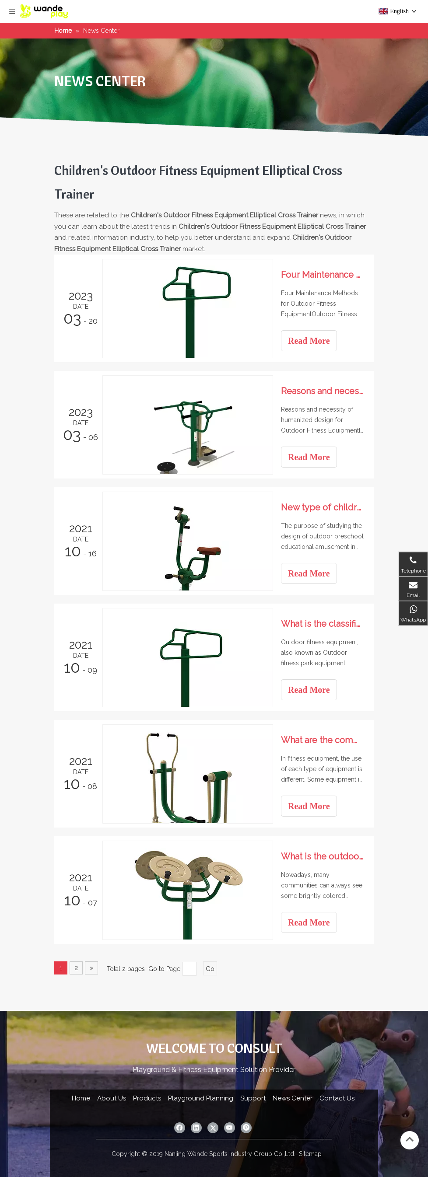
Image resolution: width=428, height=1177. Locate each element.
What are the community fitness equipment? (322, 740)
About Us (111, 1098)
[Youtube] (229, 1127)
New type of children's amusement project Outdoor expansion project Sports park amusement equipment (322, 507)
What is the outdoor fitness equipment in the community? (322, 856)
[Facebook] (179, 1127)
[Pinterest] (246, 1127)
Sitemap (310, 1153)
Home (81, 1098)
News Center (292, 1098)
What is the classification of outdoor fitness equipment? (322, 623)
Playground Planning (200, 1098)
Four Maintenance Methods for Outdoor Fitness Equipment (322, 274)
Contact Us (336, 1098)
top (409, 1139)
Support (253, 1098)
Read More (309, 341)
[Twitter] (212, 1127)
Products (147, 1098)
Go (210, 968)
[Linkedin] (196, 1127)
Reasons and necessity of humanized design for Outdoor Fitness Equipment (322, 391)
